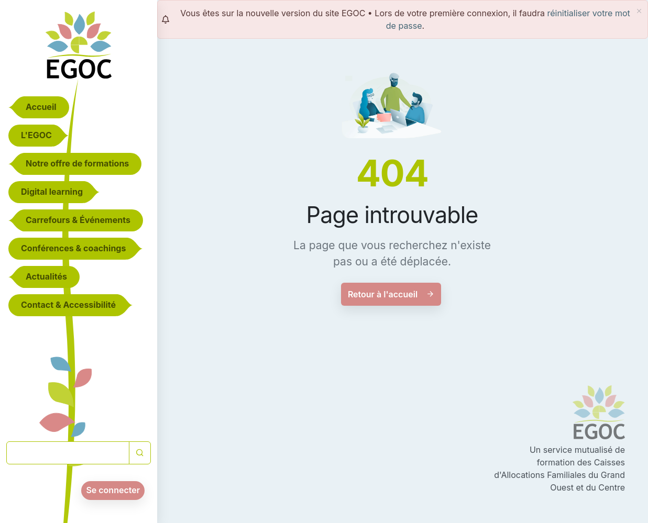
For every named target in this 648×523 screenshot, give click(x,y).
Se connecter (113, 490)
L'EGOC (36, 135)
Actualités (46, 276)
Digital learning (52, 191)
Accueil (41, 107)
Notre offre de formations (77, 163)
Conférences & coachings (73, 248)
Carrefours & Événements (78, 220)
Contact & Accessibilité (68, 304)
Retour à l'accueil (391, 294)
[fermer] (639, 11)
